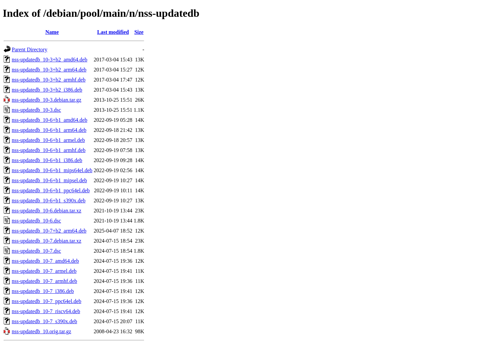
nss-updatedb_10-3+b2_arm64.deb (49, 69)
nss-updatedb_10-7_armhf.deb (44, 281)
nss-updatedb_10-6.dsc (36, 221)
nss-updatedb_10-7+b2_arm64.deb (49, 231)
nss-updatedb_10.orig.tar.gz (41, 331)
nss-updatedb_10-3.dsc (36, 110)
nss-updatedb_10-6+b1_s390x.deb (48, 200)
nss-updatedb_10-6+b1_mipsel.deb (49, 180)
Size (139, 32)
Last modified (113, 32)
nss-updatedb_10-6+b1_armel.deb (48, 140)
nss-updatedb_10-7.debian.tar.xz (46, 241)
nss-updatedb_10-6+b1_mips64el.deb (52, 170)
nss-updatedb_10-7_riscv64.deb (46, 311)
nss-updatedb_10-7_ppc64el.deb (46, 301)
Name (52, 32)
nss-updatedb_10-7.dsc (36, 251)
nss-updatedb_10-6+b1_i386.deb (47, 160)
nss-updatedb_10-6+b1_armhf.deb (48, 150)
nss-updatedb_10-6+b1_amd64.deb (49, 120)
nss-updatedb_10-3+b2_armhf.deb (48, 80)
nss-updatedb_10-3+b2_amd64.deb (49, 59)
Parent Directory (29, 49)
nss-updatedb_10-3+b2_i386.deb (47, 90)
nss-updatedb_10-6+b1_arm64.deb (49, 130)
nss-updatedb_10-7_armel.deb (44, 271)
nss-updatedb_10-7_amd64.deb (45, 261)
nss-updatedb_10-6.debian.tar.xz (46, 210)
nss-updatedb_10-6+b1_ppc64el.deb (51, 190)
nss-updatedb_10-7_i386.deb (43, 291)
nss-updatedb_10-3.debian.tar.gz (46, 100)
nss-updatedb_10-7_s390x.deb (44, 321)
